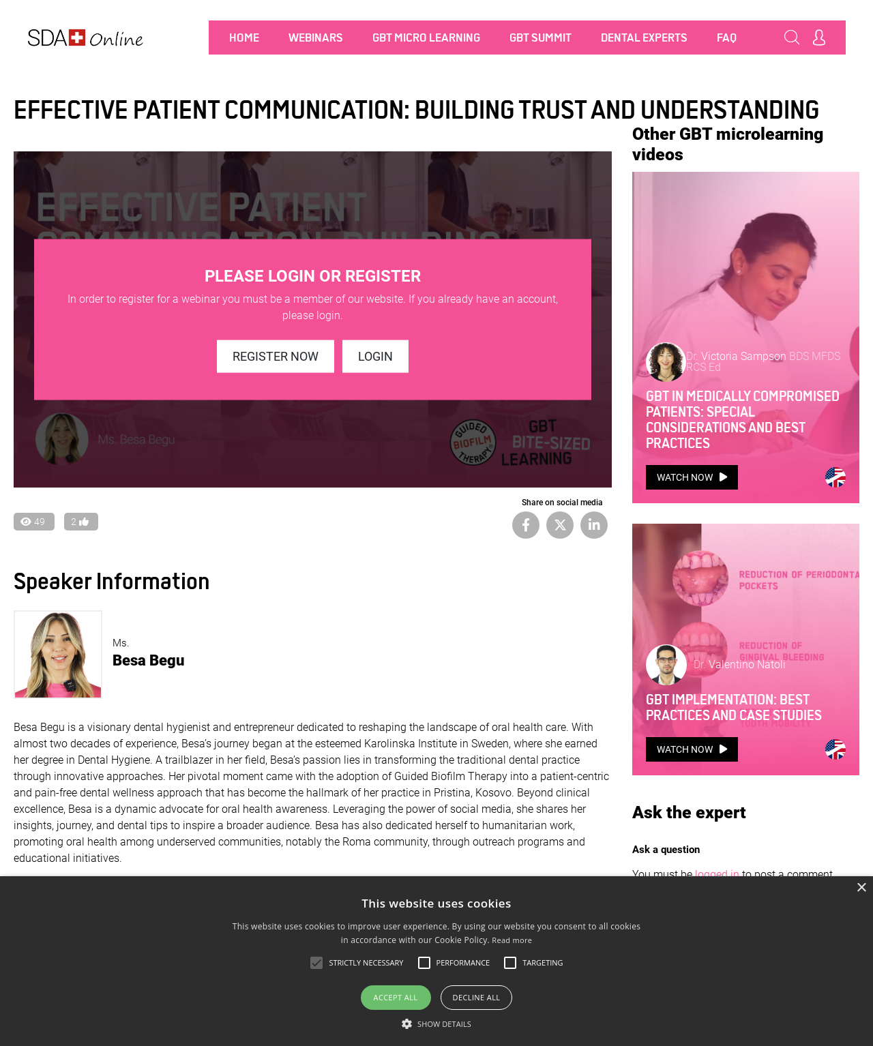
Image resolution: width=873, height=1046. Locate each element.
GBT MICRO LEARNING (426, 37)
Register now (276, 356)
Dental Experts (644, 37)
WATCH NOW (692, 305)
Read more (512, 940)
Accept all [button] (396, 997)
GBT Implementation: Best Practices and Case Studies (734, 442)
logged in (717, 609)
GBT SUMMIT (540, 37)
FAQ (727, 37)
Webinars (315, 37)
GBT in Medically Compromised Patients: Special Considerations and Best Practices (743, 247)
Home (244, 37)
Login (375, 356)
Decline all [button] (477, 997)
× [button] (861, 888)
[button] (436, 1023)
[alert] (436, 961)
